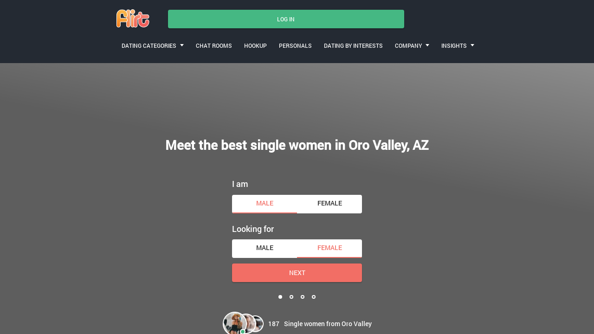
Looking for (253, 228)
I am (240, 183)
